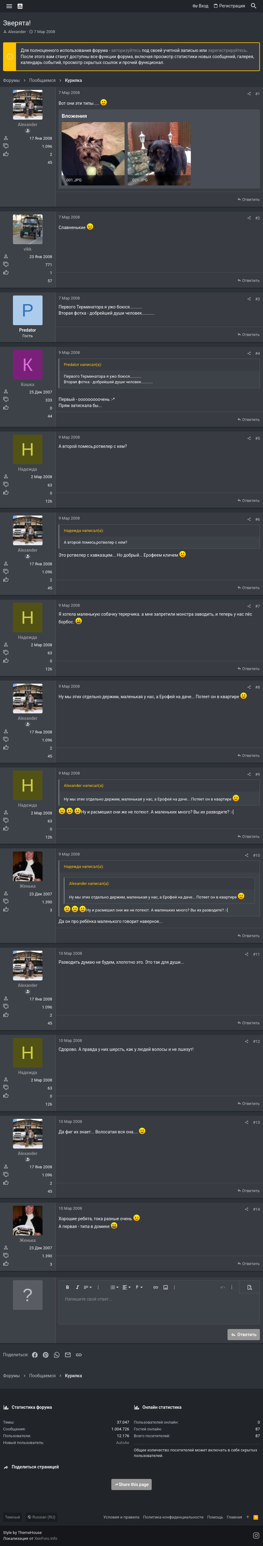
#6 (257, 519)
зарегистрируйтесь (227, 50)
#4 (257, 353)
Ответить (251, 199)
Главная (234, 1517)
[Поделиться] (249, 94)
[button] (9, 6)
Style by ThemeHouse (22, 1532)
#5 (257, 438)
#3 (257, 299)
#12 (256, 1041)
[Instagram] (256, 1536)
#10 (256, 855)
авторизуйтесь (126, 50)
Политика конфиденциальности (173, 1517)
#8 (257, 687)
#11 (256, 954)
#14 (256, 1209)
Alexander (17, 31)
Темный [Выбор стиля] (12, 1517)
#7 (257, 606)
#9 (257, 774)
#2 (257, 218)
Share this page (131, 1484)
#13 (256, 1122)
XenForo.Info (46, 1538)
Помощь (215, 1517)
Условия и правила (121, 1517)
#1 (257, 93)
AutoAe (122, 1442)
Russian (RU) (41, 1517)
